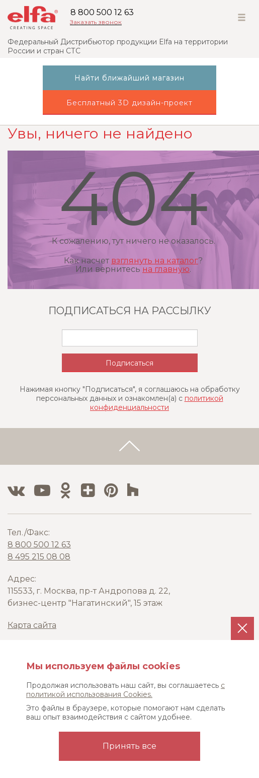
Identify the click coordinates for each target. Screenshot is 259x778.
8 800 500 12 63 (102, 12)
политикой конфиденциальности (156, 403)
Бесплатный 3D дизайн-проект (129, 102)
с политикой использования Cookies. (125, 690)
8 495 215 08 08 (39, 556)
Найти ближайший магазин (129, 78)
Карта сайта (32, 625)
